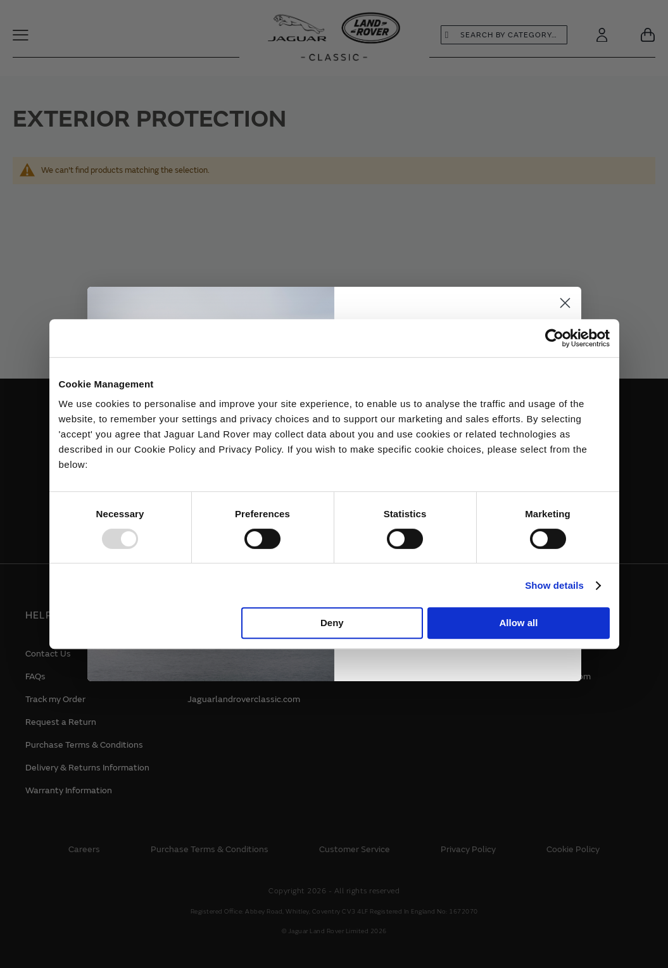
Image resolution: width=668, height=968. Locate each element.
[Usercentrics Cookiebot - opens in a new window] (554, 338)
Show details (554, 585)
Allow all (519, 622)
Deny (332, 622)
